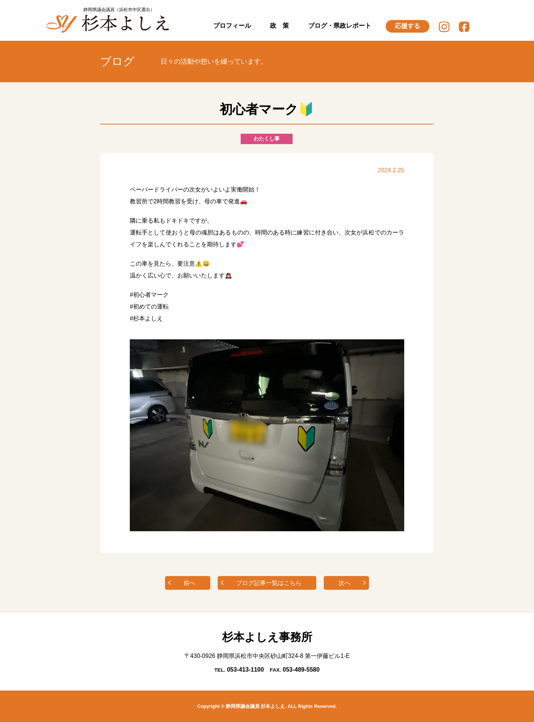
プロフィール (232, 25)
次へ (344, 583)
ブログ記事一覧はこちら (268, 583)
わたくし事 (267, 139)
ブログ (117, 61)
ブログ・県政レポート (339, 25)
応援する (407, 26)
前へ (189, 583)
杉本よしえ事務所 (267, 637)
